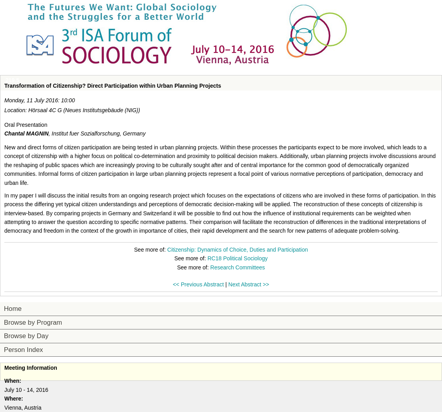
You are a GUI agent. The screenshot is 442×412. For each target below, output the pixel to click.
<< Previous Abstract (198, 284)
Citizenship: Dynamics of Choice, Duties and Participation (237, 249)
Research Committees (237, 267)
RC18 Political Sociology (238, 258)
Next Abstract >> (249, 284)
